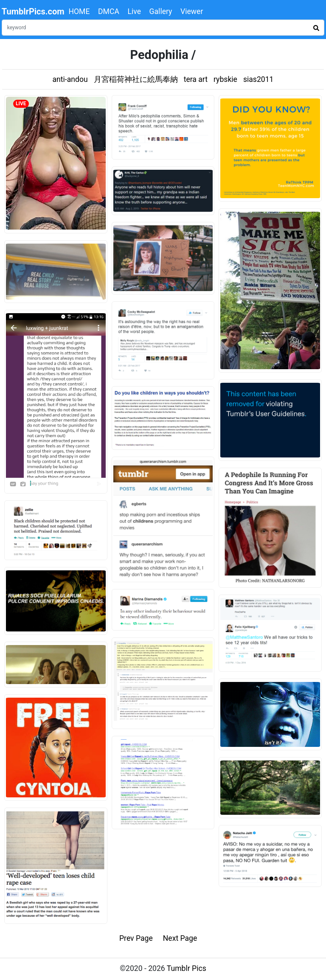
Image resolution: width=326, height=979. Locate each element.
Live (134, 11)
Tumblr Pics (186, 968)
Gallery (160, 11)
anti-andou (70, 79)
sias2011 (258, 79)
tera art (196, 79)
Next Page (180, 938)
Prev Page (136, 938)
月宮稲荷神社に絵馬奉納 (136, 79)
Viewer (191, 11)
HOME (79, 11)
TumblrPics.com (33, 11)
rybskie (225, 79)
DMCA (108, 11)
